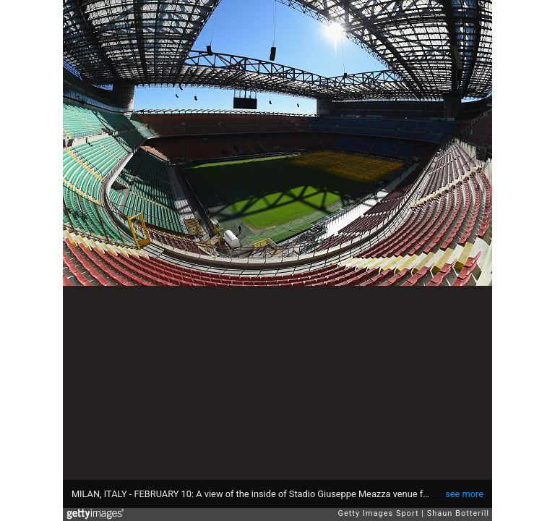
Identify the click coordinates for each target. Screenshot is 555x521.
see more (464, 493)
